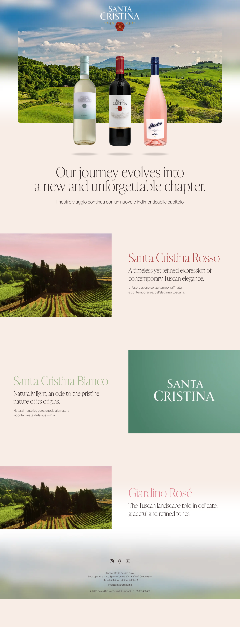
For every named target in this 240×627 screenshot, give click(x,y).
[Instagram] (112, 561)
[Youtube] (128, 561)
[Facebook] (119, 561)
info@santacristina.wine (120, 584)
